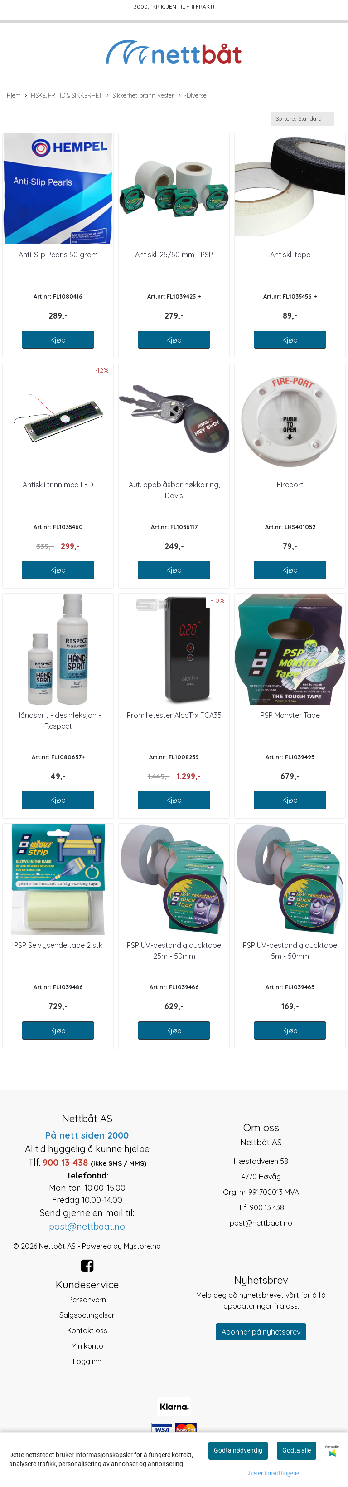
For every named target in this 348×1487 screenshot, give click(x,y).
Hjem (14, 95)
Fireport (290, 484)
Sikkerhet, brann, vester (140, 96)
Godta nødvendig (238, 1450)
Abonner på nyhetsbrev (261, 1331)
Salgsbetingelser (87, 1315)
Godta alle (296, 1450)
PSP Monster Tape (290, 715)
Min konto (87, 1345)
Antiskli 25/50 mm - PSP (174, 254)
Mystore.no (142, 1246)
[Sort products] (302, 119)
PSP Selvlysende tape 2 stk (58, 945)
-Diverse (193, 96)
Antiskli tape (290, 254)
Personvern (87, 1299)
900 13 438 (267, 1207)
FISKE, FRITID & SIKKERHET (63, 96)
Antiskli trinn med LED (58, 484)
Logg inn (87, 1361)
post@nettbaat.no (261, 1222)
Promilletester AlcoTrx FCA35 (174, 715)
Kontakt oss (87, 1330)
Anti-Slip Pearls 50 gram (58, 254)
